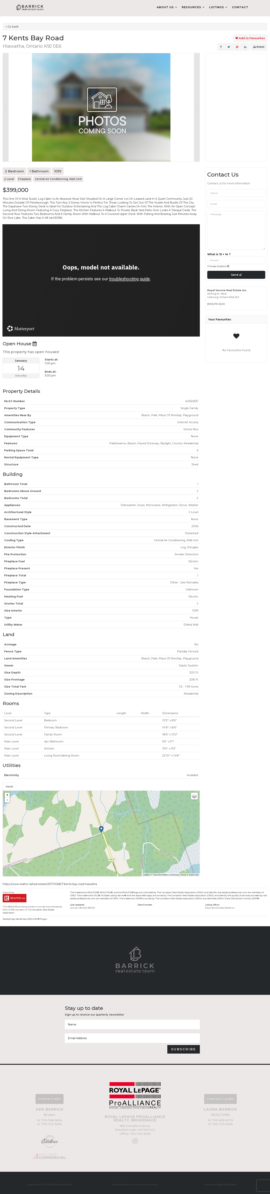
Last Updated (77, 902)
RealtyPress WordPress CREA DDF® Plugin (25, 916)
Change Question (218, 263)
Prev (6, 105)
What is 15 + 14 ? (219, 251)
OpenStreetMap (160, 872)
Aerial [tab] (9, 784)
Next (197, 105)
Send (236, 272)
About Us (165, 7)
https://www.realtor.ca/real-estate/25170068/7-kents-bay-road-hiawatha (50, 881)
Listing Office (212, 902)
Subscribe (183, 1047)
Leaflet (146, 872)
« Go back (12, 24)
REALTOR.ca (14, 904)
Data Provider (145, 902)
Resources (191, 7)
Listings (216, 7)
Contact (240, 7)
